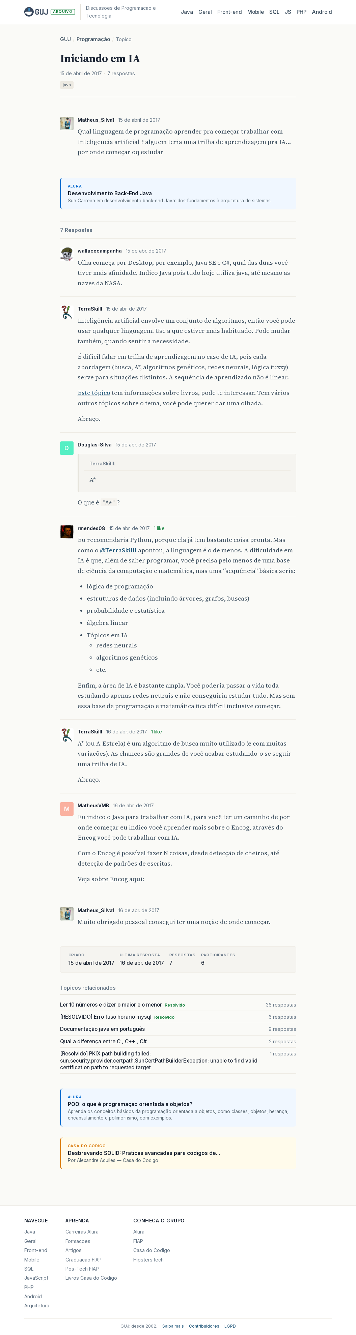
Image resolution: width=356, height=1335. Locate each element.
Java (187, 12)
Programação (93, 39)
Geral (205, 12)
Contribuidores (204, 1326)
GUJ (65, 39)
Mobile (255, 12)
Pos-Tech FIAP (82, 1269)
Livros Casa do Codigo (91, 1278)
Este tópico (94, 392)
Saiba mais (173, 1326)
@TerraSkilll (118, 550)
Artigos (73, 1250)
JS (288, 12)
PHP (301, 12)
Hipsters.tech (148, 1260)
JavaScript (36, 1278)
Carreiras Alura (82, 1232)
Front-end (35, 1250)
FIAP (138, 1241)
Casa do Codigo (151, 1250)
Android (322, 12)
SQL (274, 12)
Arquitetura (36, 1305)
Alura (138, 1232)
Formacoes (77, 1241)
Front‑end (229, 12)
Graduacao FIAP (83, 1260)
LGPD (230, 1326)
